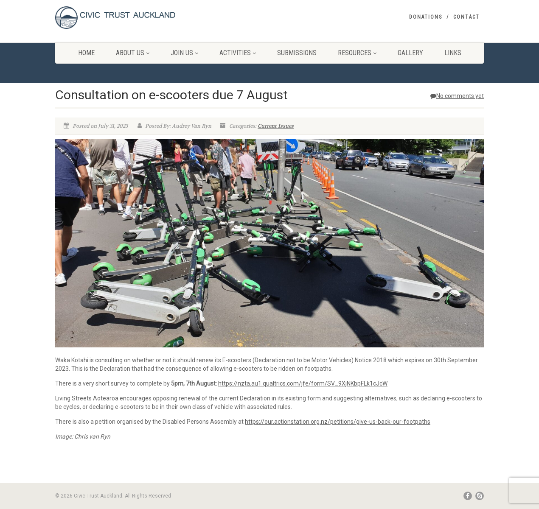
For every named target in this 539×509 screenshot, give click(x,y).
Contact (466, 17)
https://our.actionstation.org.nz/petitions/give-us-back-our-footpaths (337, 421)
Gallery (410, 53)
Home (86, 53)
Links (452, 53)
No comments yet (457, 95)
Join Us (184, 53)
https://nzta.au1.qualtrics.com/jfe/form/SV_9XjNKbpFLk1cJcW (302, 383)
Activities (237, 53)
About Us (132, 53)
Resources (357, 53)
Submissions (297, 53)
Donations (425, 17)
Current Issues (276, 126)
